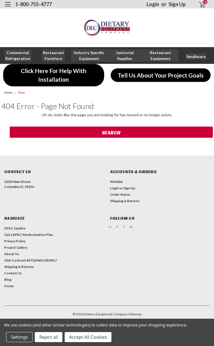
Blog (7, 279)
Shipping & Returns (125, 201)
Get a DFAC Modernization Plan (28, 235)
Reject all (48, 337)
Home (8, 93)
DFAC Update (14, 228)
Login (153, 4)
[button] (53, 55)
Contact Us (13, 273)
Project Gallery (15, 247)
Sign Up (177, 4)
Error (21, 93)
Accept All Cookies (88, 337)
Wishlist (116, 182)
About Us (11, 254)
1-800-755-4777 (33, 4)
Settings (19, 337)
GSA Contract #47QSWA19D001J (30, 260)
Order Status (120, 194)
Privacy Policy (14, 241)
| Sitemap (134, 314)
